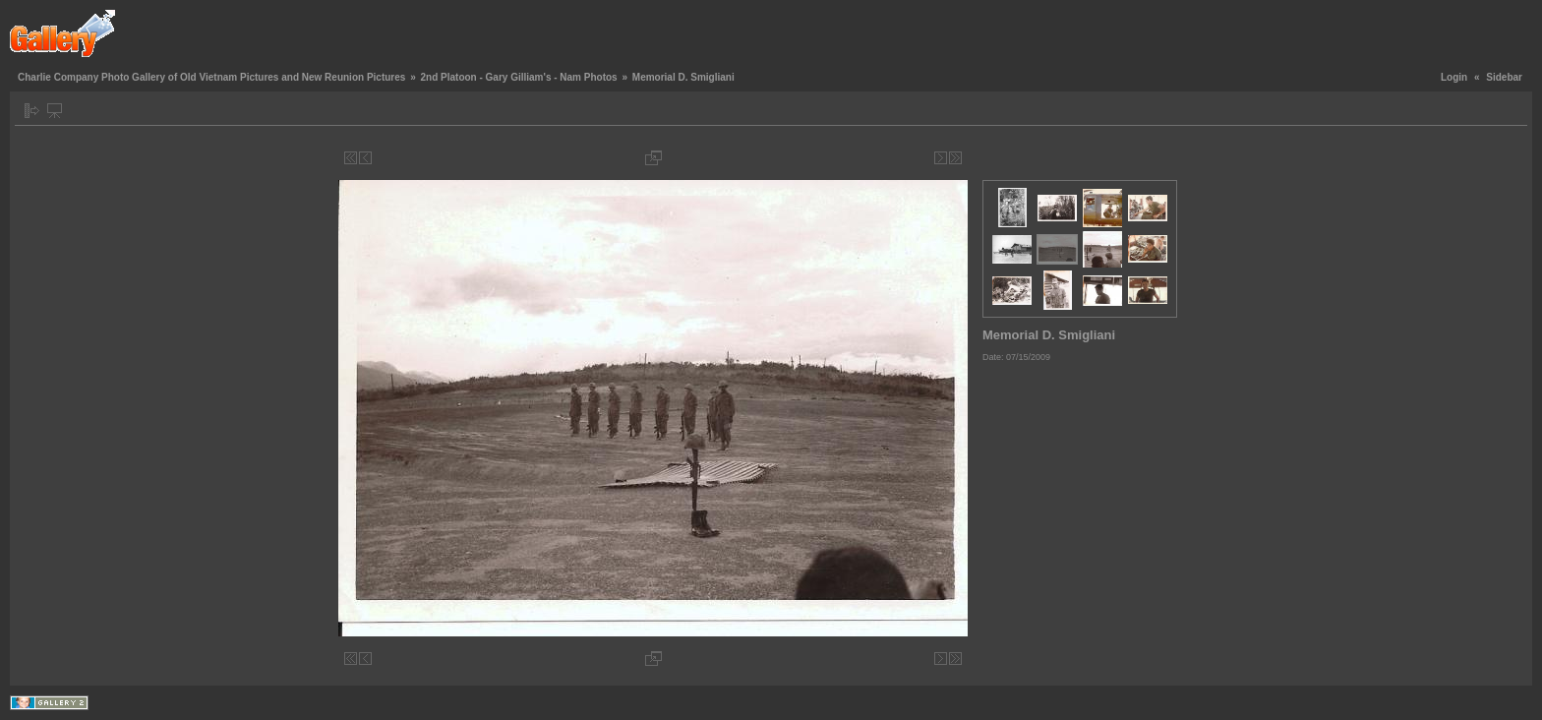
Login (1454, 77)
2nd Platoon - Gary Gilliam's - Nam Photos (518, 77)
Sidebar (1504, 77)
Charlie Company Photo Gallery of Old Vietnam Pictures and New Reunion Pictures (211, 77)
